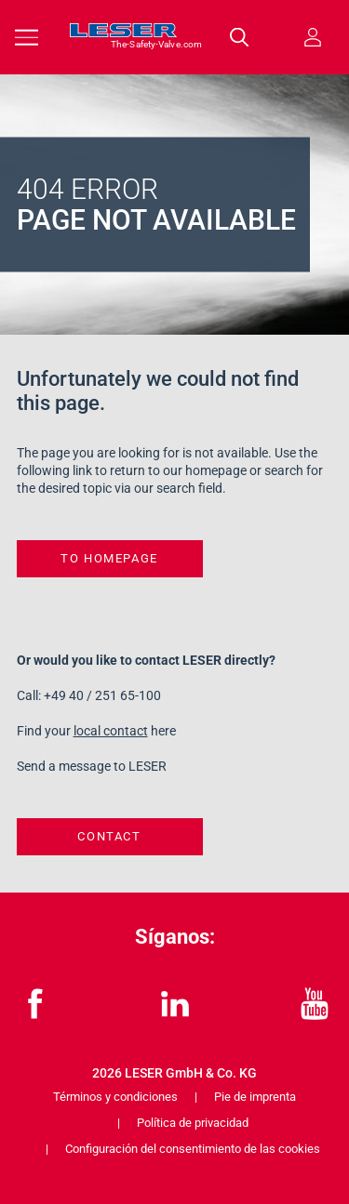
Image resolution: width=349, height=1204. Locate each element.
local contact (111, 730)
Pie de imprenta (255, 1097)
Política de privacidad (192, 1123)
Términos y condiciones (115, 1097)
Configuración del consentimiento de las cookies (192, 1149)
